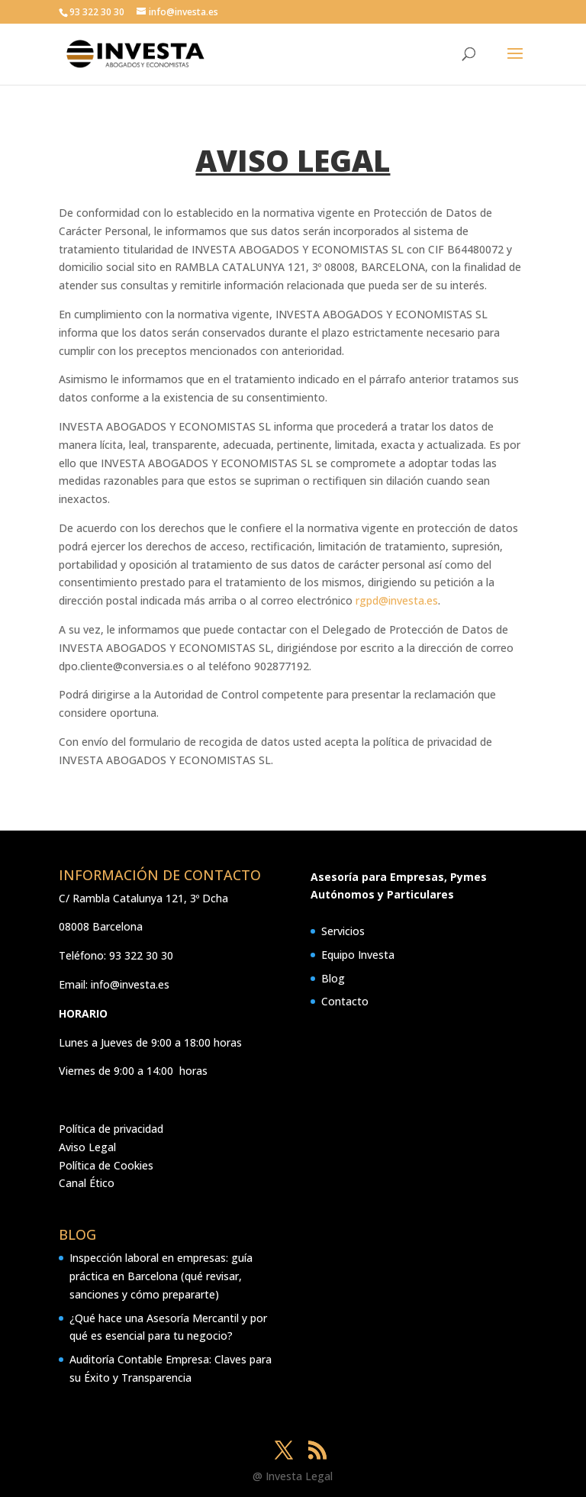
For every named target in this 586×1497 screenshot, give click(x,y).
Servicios (343, 931)
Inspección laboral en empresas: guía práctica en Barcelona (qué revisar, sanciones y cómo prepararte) (161, 1276)
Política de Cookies (106, 1165)
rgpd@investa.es (397, 600)
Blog (333, 978)
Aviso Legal (87, 1147)
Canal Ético (86, 1183)
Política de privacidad (111, 1128)
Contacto (345, 1001)
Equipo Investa (357, 954)
